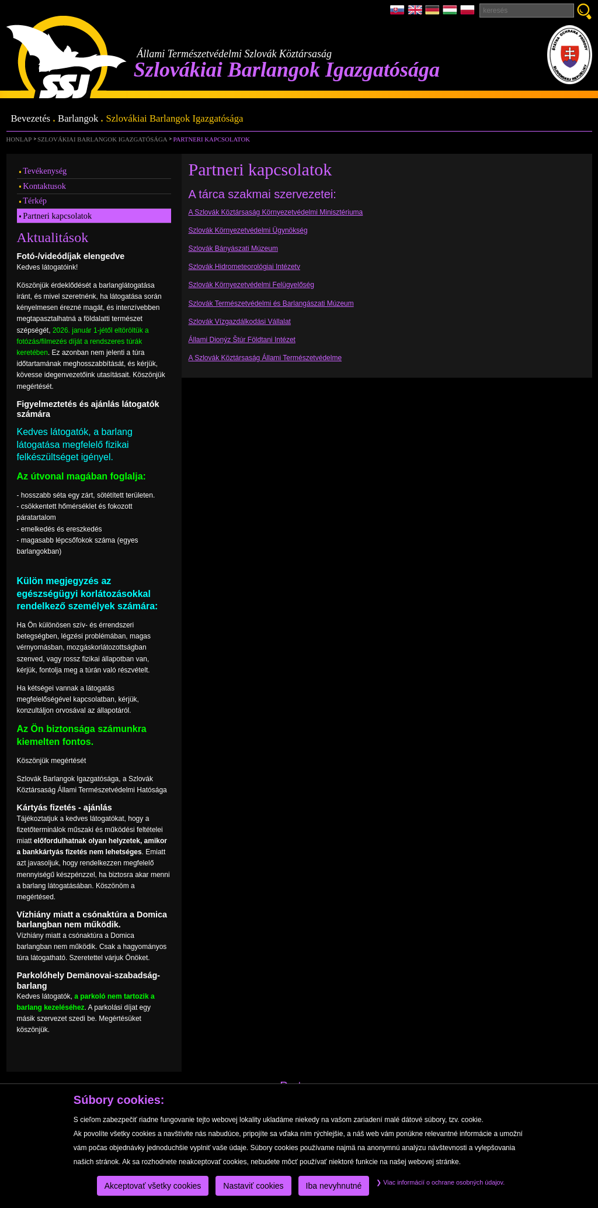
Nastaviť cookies (253, 1185)
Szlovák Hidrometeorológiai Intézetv (244, 267)
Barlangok (78, 119)
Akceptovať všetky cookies (153, 1185)
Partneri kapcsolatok (211, 139)
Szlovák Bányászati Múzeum (233, 248)
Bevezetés (31, 119)
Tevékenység (45, 170)
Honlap (19, 139)
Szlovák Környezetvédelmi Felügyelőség (251, 285)
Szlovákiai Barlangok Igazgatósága (174, 119)
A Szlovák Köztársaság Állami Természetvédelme (265, 358)
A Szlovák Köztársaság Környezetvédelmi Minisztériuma (276, 212)
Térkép (35, 200)
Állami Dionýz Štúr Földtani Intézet (242, 340)
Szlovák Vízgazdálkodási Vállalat (240, 321)
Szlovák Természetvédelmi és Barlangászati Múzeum (271, 303)
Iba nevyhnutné (334, 1185)
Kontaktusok (44, 186)
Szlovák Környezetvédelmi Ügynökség (248, 230)
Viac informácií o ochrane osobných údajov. (440, 1182)
